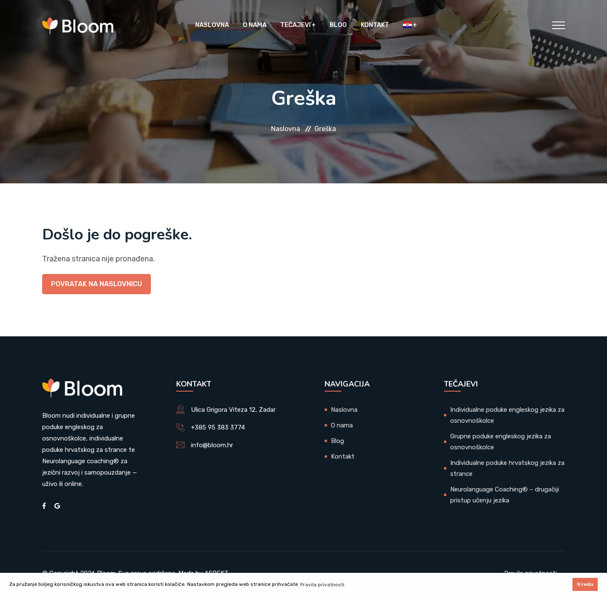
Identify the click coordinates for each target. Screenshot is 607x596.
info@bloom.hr (212, 445)
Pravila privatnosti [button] (322, 585)
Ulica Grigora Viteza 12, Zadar (233, 409)
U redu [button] (585, 584)
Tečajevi (295, 25)
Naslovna (212, 25)
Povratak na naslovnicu (96, 284)
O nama (254, 25)
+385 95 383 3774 (218, 427)
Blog (338, 25)
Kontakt (375, 25)
